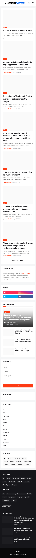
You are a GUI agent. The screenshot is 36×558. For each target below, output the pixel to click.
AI (3, 409)
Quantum (5, 429)
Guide (4, 419)
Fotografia (6, 416)
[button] (2, 2)
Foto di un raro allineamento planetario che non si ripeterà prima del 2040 (15, 209)
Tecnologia (6, 442)
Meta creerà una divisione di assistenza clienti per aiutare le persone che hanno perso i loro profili (16, 137)
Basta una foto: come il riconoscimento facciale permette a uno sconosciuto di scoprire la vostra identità (24, 519)
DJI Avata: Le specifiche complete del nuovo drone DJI (17, 173)
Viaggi (4, 445)
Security (5, 435)
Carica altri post (17, 260)
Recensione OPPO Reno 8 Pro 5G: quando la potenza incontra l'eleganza (17, 99)
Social (4, 439)
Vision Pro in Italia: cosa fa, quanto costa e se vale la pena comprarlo (24, 331)
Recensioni (6, 432)
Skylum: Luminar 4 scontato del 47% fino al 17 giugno (23, 349)
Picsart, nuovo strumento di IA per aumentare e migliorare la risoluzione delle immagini (18, 245)
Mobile (5, 422)
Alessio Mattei (7, 38)
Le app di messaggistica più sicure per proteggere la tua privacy (23, 341)
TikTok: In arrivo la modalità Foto (17, 31)
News (4, 426)
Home (18, 551)
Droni (4, 413)
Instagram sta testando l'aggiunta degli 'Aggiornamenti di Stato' (17, 63)
